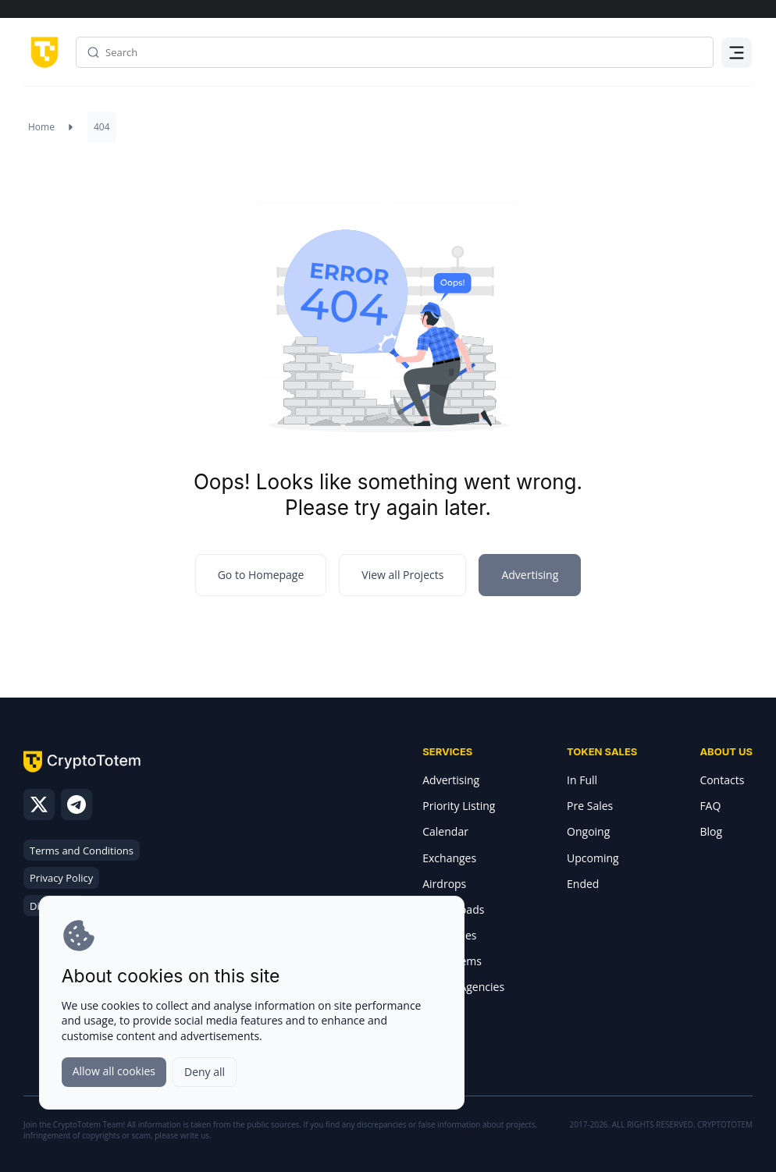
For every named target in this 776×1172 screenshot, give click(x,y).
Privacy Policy (61, 878)
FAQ (710, 805)
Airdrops (444, 883)
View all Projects (402, 574)
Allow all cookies (114, 1071)
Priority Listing (458, 805)
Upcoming (593, 858)
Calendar (445, 831)
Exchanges (449, 858)
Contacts (721, 779)
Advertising (450, 779)
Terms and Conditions (81, 850)
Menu (737, 61)
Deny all (204, 1071)
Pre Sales (590, 805)
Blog (710, 831)
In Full (582, 779)
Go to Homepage (261, 574)
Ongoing (588, 831)
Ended (583, 883)
